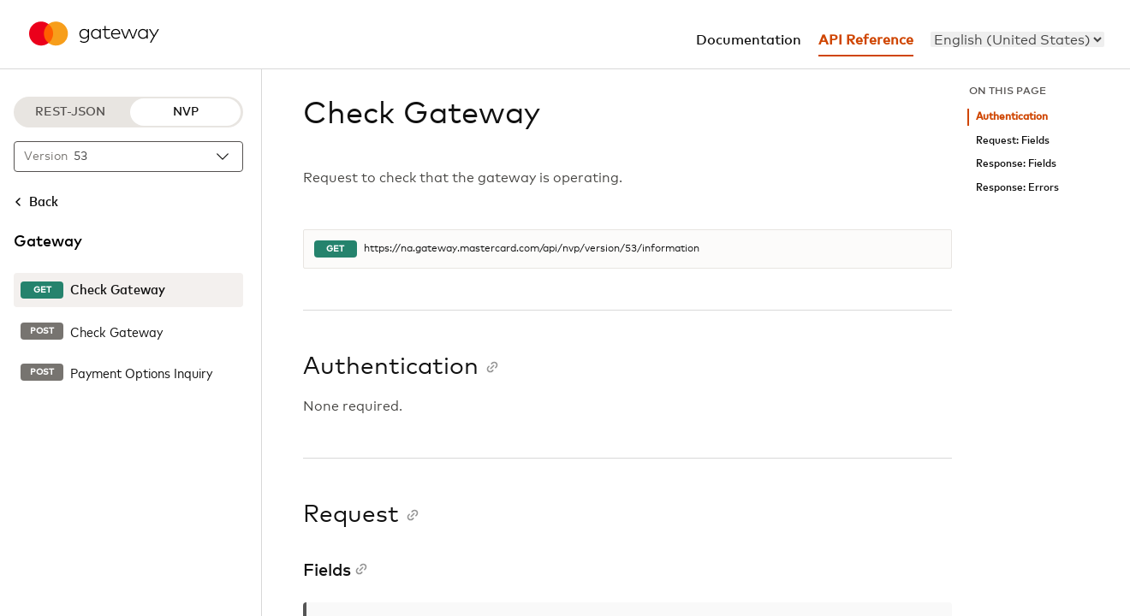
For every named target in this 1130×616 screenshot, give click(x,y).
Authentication (1012, 116)
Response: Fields (1016, 163)
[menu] (1017, 39)
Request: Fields (1013, 140)
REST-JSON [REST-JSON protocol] (70, 112)
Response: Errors (1017, 187)
